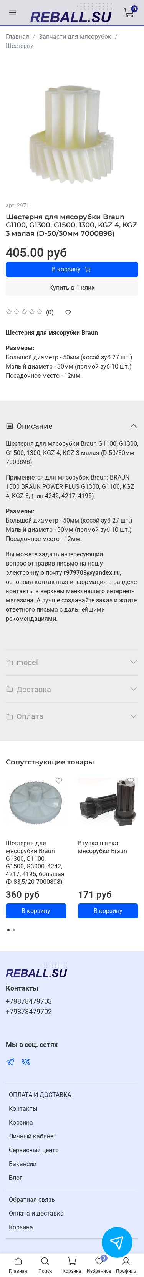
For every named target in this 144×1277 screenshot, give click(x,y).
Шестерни (20, 46)
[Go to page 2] (14, 930)
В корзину (36, 910)
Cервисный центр (34, 1150)
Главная (17, 36)
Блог (15, 1177)
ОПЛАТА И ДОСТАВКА (40, 1094)
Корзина (21, 1122)
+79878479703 (29, 1001)
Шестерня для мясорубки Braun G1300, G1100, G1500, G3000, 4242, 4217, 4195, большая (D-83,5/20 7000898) (35, 862)
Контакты (23, 1108)
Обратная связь (32, 1199)
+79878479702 (29, 1012)
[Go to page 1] (8, 930)
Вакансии (22, 1164)
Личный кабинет (32, 1136)
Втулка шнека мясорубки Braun (102, 846)
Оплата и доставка (36, 1213)
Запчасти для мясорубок (75, 36)
